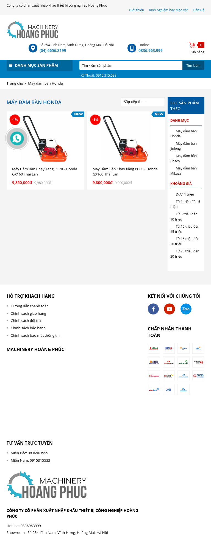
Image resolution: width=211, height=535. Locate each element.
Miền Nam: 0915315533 (30, 460)
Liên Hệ (198, 10)
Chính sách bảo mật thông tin (35, 335)
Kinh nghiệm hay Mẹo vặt (168, 10)
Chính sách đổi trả (26, 320)
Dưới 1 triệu (185, 194)
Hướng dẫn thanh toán (30, 305)
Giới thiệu (137, 10)
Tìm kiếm (193, 65)
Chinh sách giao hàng (28, 313)
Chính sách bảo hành (28, 327)
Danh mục (179, 120)
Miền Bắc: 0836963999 (29, 452)
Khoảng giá (180, 183)
